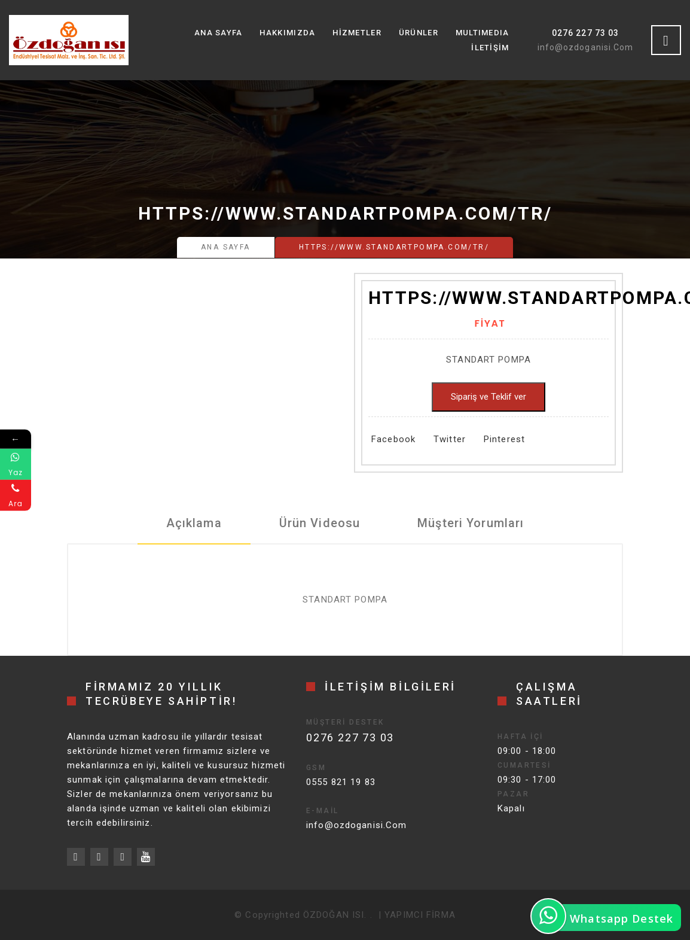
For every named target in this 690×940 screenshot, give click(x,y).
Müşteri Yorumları (470, 523)
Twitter (449, 439)
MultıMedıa (482, 32)
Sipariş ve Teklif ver (488, 396)
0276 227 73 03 (585, 33)
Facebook (393, 439)
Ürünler (418, 32)
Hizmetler (356, 32)
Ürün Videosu (320, 523)
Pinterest (504, 439)
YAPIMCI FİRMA (420, 914)
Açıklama (194, 523)
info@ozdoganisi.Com (585, 47)
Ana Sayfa (218, 32)
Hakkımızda (287, 32)
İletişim (490, 47)
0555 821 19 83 (340, 782)
